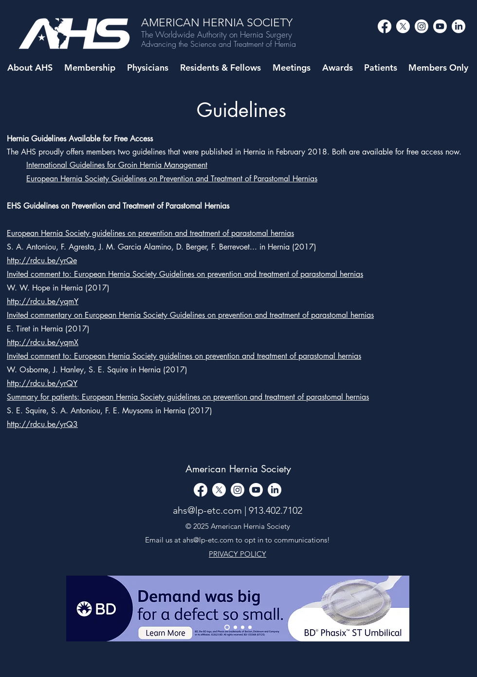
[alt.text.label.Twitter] (403, 26)
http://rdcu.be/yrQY (42, 383)
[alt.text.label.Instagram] (421, 26)
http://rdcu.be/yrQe (42, 260)
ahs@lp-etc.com (207, 510)
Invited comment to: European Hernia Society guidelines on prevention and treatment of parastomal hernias (184, 356)
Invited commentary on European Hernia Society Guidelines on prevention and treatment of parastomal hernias (190, 315)
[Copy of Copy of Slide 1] (250, 627)
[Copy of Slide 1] (242, 627)
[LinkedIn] (458, 26)
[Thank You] (227, 627)
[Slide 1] (235, 627)
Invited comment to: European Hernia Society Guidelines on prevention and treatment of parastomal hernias (185, 274)
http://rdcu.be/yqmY (42, 301)
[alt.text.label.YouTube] (440, 26)
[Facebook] (384, 26)
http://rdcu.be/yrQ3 (42, 424)
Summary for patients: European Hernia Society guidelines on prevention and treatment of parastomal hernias (188, 397)
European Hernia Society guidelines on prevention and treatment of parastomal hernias (150, 233)
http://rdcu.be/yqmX (42, 342)
